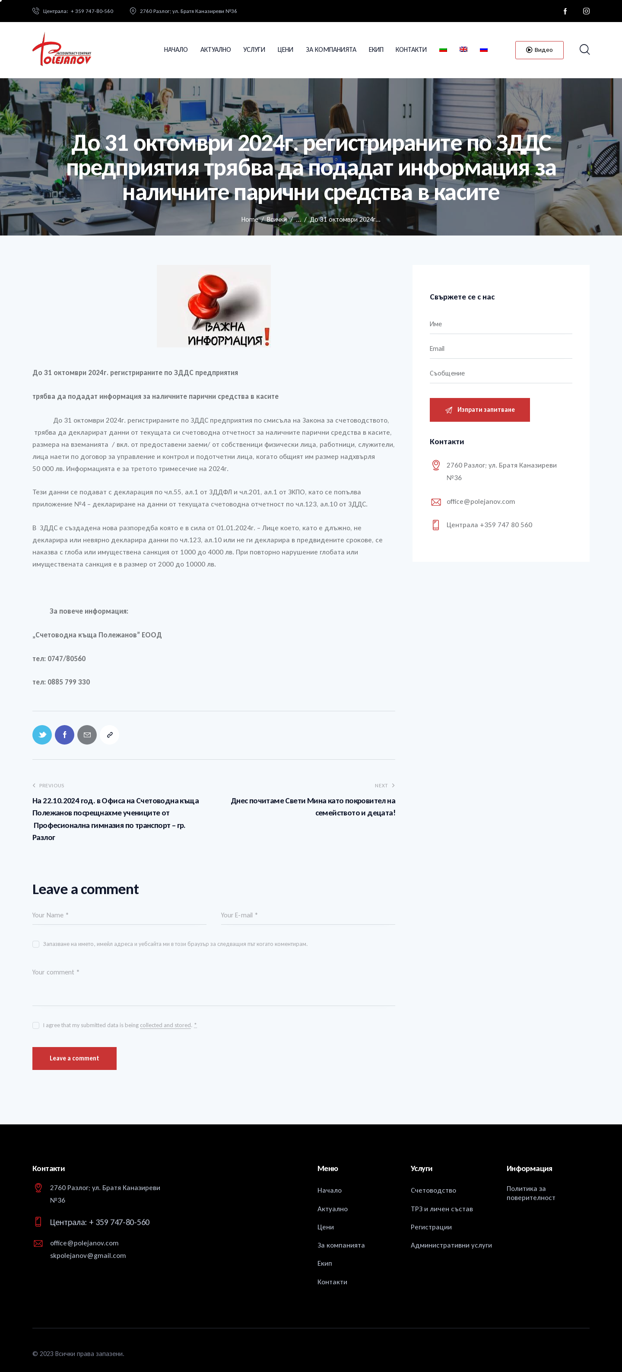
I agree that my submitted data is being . (120, 1025)
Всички (277, 219)
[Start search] (584, 50)
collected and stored (165, 1025)
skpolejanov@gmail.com (88, 1255)
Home (249, 219)
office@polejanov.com (481, 501)
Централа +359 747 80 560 (489, 524)
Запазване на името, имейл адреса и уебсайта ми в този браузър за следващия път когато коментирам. (175, 944)
